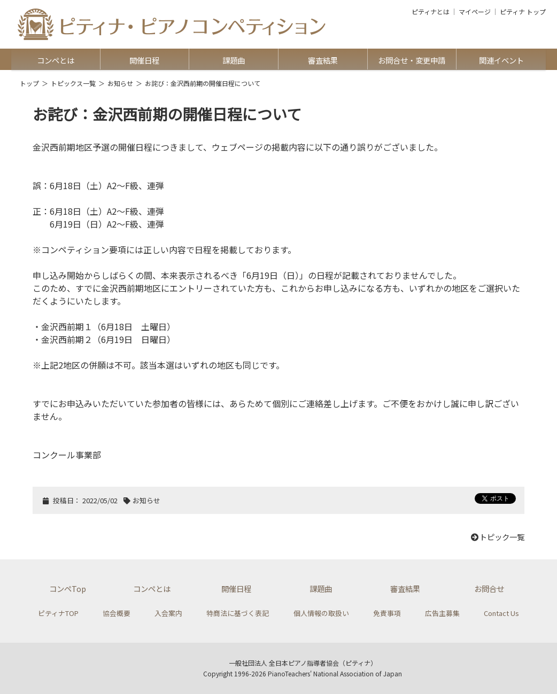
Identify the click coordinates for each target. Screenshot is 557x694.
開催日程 (144, 60)
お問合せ (489, 588)
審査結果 (323, 60)
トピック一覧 (497, 536)
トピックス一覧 (73, 83)
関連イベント (501, 60)
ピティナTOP (58, 613)
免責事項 (387, 613)
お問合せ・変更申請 (411, 60)
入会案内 (168, 613)
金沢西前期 (54, 147)
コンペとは (55, 60)
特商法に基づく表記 (237, 613)
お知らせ (120, 83)
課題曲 (233, 60)
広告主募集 (442, 613)
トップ (29, 83)
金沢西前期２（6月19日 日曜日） (108, 339)
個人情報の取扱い (321, 613)
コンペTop (67, 588)
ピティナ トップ (523, 12)
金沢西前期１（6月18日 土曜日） (108, 326)
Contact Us (501, 613)
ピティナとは (431, 12)
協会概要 (116, 613)
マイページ (475, 12)
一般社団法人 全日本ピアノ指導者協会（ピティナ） (303, 662)
